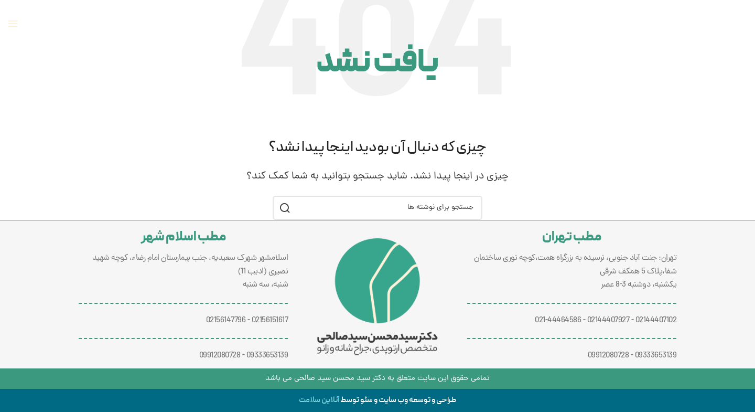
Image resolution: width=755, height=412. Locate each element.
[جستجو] (377, 208)
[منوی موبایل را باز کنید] (13, 23)
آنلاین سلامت (319, 400)
